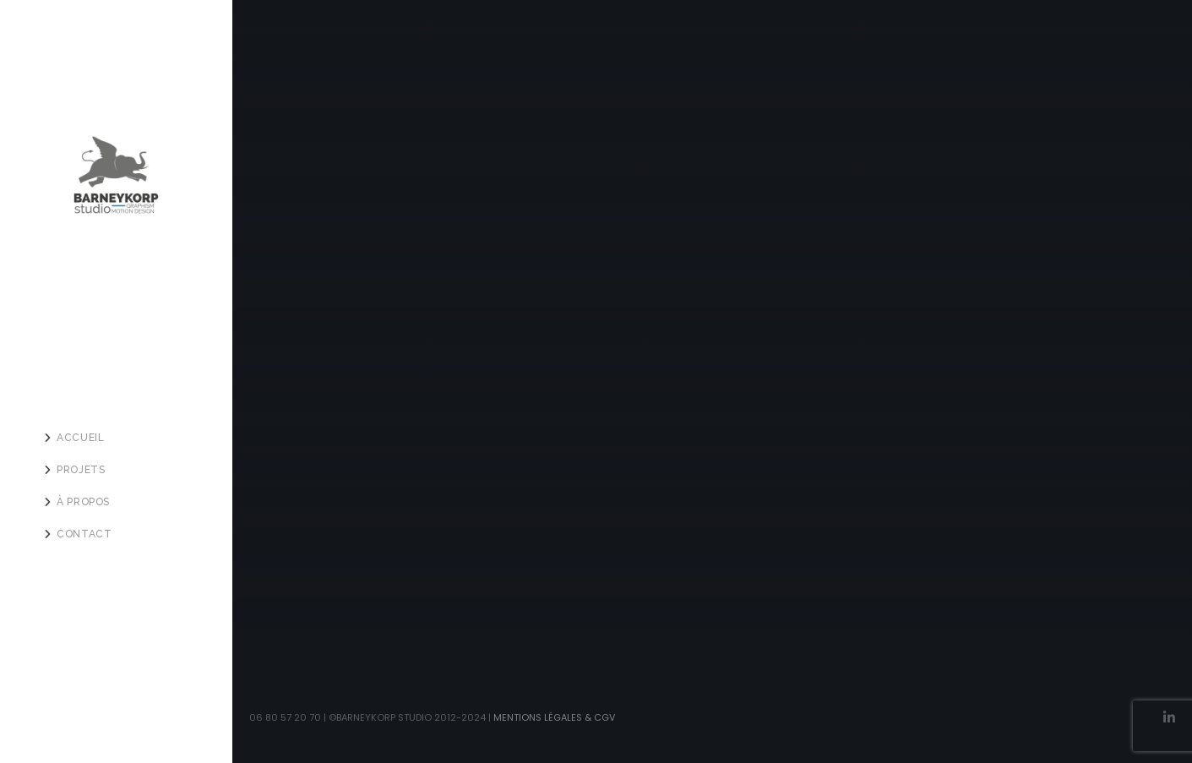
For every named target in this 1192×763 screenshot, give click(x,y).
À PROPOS (83, 502)
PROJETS (81, 470)
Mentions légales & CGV (554, 717)
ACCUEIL (80, 438)
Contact (84, 534)
